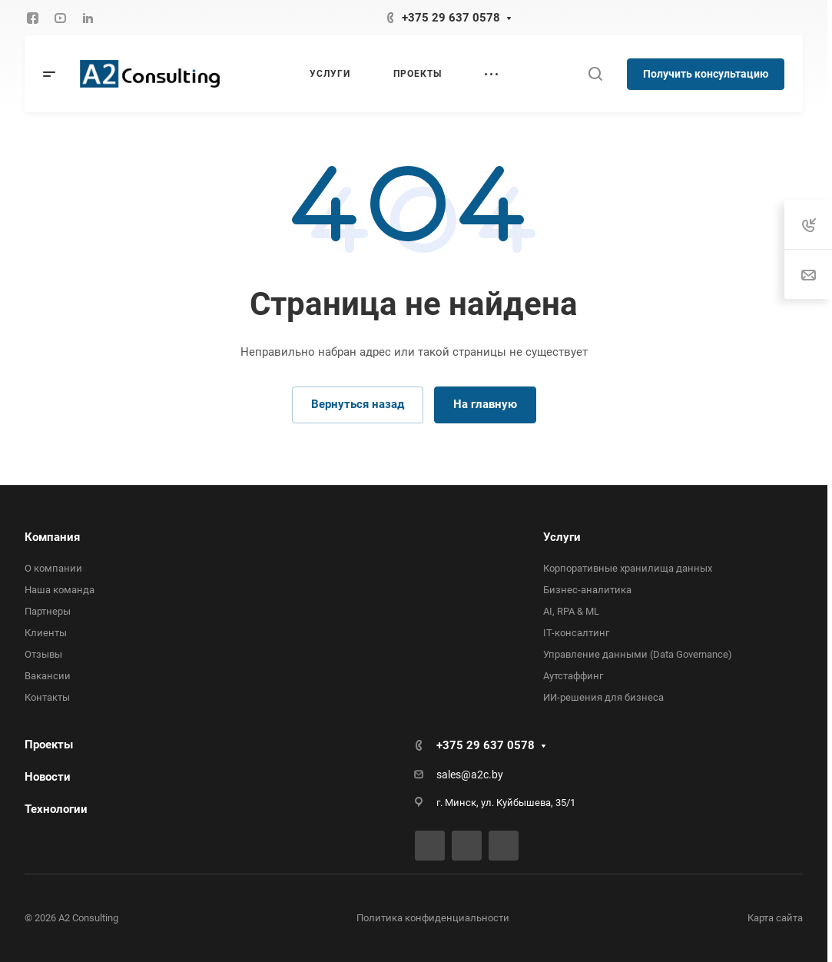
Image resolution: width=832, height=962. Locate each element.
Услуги (562, 537)
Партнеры (48, 611)
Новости (48, 777)
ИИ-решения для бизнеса (603, 697)
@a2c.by (482, 774)
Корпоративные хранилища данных (627, 568)
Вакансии (48, 676)
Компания (52, 537)
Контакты (47, 697)
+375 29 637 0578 (451, 18)
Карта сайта (775, 918)
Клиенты (46, 633)
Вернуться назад (357, 404)
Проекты (49, 744)
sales (448, 774)
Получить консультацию (705, 74)
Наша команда (59, 589)
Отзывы (43, 654)
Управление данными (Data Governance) (637, 654)
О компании (53, 568)
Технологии (56, 809)
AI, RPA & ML (571, 611)
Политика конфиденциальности (432, 918)
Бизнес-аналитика (587, 589)
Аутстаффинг (573, 676)
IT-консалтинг (576, 633)
